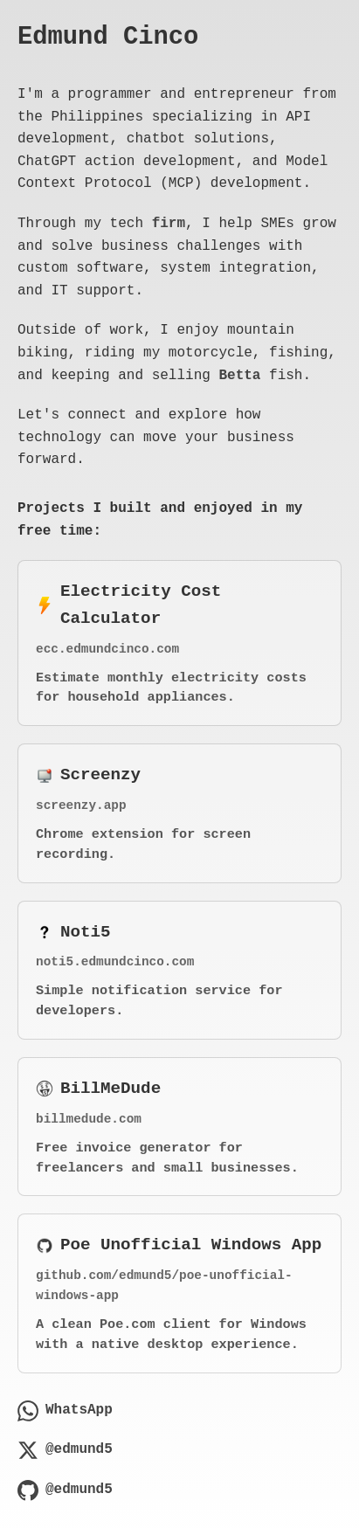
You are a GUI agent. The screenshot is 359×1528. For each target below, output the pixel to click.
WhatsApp (65, 1410)
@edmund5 (65, 1450)
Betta (239, 376)
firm (168, 224)
